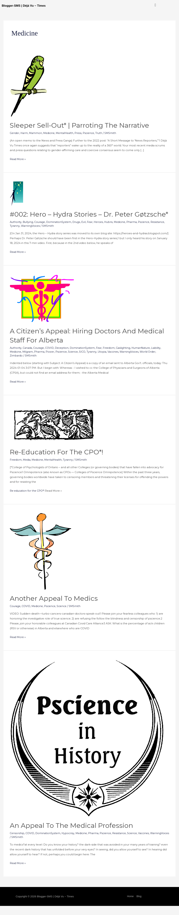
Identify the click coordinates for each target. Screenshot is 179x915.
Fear (92, 231)
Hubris (111, 231)
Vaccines (117, 360)
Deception (64, 357)
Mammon (36, 133)
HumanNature (146, 357)
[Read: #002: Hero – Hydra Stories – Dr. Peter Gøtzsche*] (16, 193)
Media (28, 468)
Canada (28, 357)
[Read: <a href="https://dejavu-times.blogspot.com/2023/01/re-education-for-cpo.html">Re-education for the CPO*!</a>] (54, 432)
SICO (85, 360)
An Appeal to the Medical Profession (74, 834)
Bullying (28, 231)
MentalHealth (67, 133)
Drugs (78, 231)
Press (81, 133)
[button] (155, 5)
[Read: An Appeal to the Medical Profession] (87, 747)
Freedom (113, 357)
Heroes (101, 231)
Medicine (50, 133)
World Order (153, 360)
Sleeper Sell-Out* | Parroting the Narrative (83, 125)
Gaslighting (127, 357)
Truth (102, 133)
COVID (51, 357)
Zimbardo (16, 364)
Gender (15, 133)
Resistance (17, 235)
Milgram (28, 360)
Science (75, 360)
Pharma (136, 231)
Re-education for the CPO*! (59, 461)
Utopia (105, 360)
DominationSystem (60, 231)
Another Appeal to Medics (56, 607)
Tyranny (30, 235)
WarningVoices (46, 235)
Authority (16, 231)
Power (51, 360)
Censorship (17, 842)
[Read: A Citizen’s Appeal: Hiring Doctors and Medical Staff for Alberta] (42, 307)
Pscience (92, 133)
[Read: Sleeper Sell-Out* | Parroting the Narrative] (28, 86)
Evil (85, 231)
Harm (25, 133)
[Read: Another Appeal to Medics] (40, 560)
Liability (161, 357)
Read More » (18, 159)
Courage (40, 231)
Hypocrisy (69, 842)
